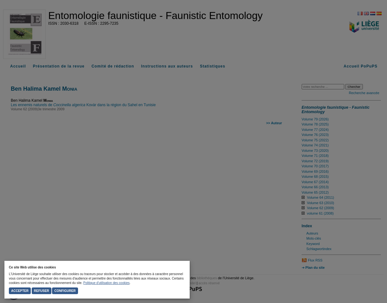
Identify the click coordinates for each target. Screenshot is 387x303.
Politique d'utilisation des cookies (106, 283)
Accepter (20, 291)
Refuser (41, 291)
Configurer (64, 291)
